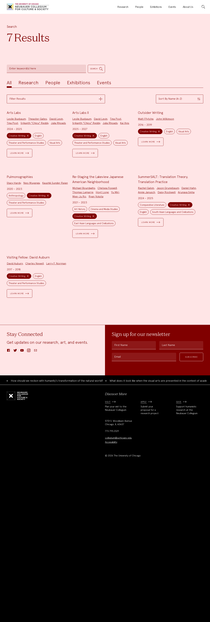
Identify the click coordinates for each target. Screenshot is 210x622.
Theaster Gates (37, 169)
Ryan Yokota (96, 297)
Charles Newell (34, 414)
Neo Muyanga (31, 283)
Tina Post (12, 173)
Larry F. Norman (56, 414)
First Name (121, 496)
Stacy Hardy (14, 283)
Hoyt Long (102, 293)
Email (117, 507)
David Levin (56, 169)
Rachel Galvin (146, 288)
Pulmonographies (20, 278)
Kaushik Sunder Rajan (55, 283)
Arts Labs (14, 163)
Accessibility (111, 593)
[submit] (203, 7)
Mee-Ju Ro (79, 297)
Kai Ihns (124, 173)
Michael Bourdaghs (83, 288)
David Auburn (15, 414)
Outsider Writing (150, 163)
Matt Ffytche (145, 169)
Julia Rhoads (58, 173)
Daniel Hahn (188, 288)
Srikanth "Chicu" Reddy (34, 173)
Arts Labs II (80, 163)
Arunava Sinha (186, 293)
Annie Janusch (146, 293)
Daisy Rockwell (166, 293)
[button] (56, 99)
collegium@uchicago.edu (118, 589)
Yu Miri (115, 293)
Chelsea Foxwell (107, 288)
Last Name (168, 496)
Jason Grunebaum (168, 288)
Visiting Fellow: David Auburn (28, 408)
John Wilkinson (165, 169)
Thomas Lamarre (82, 293)
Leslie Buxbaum (16, 169)
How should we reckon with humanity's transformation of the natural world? (57, 531)
